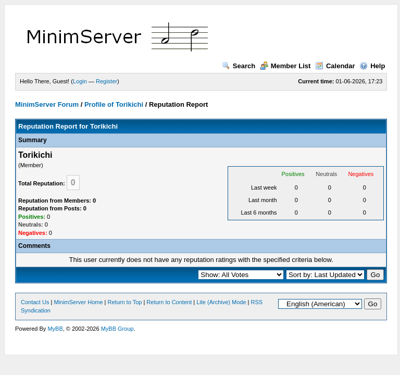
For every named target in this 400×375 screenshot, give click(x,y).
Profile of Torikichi (113, 104)
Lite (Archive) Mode (221, 302)
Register (106, 81)
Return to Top (125, 302)
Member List (285, 66)
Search (238, 66)
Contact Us (35, 302)
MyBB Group (117, 329)
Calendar (335, 66)
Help (372, 66)
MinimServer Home (78, 302)
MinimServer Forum (47, 104)
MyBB (55, 329)
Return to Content (169, 302)
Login (80, 81)
